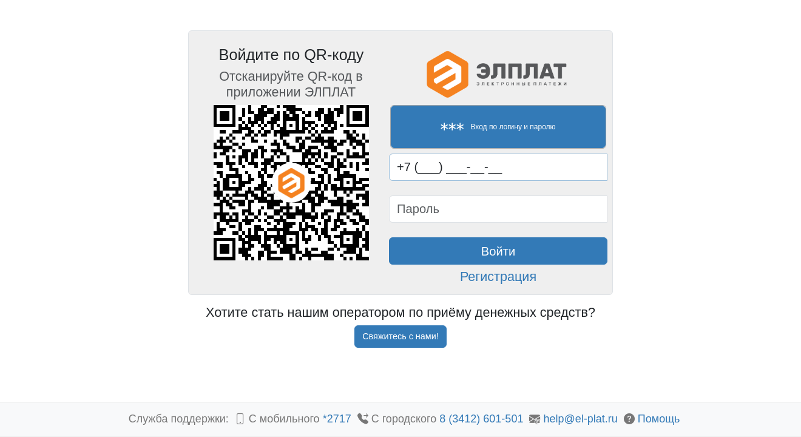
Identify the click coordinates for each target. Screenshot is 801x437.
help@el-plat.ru (580, 419)
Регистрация (498, 276)
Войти (498, 251)
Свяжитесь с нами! (400, 336)
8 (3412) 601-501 (481, 419)
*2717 (338, 419)
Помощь (659, 419)
